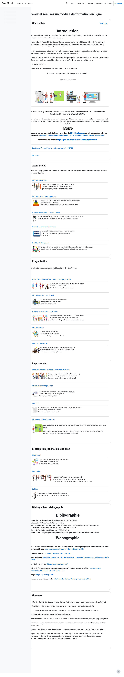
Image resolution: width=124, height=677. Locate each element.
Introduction (76, 31)
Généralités (49, 23)
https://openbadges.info (56, 585)
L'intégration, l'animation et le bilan (62, 457)
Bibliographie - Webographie (58, 516)
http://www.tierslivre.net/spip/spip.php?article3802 (84, 589)
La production (50, 371)
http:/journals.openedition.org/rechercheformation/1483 (83, 559)
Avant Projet (50, 171)
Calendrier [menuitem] (28, 3)
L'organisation (50, 268)
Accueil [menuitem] (20, 3)
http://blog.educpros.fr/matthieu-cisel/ (69, 563)
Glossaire (48, 605)
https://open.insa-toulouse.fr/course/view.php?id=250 (85, 146)
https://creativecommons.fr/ (69, 574)
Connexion (118, 3)
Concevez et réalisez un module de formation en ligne (59, 137)
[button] (67, 3)
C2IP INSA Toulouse (89, 137)
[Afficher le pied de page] (118, 671)
